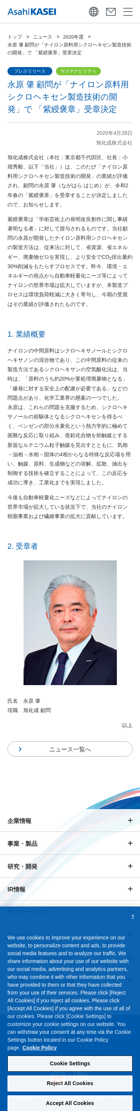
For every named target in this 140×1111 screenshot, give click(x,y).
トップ (14, 37)
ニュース (42, 37)
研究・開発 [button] (22, 866)
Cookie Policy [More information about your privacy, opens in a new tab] (39, 1051)
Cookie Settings (70, 1066)
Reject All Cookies (70, 1086)
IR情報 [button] (16, 889)
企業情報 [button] (19, 821)
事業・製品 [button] (22, 844)
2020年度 (73, 37)
